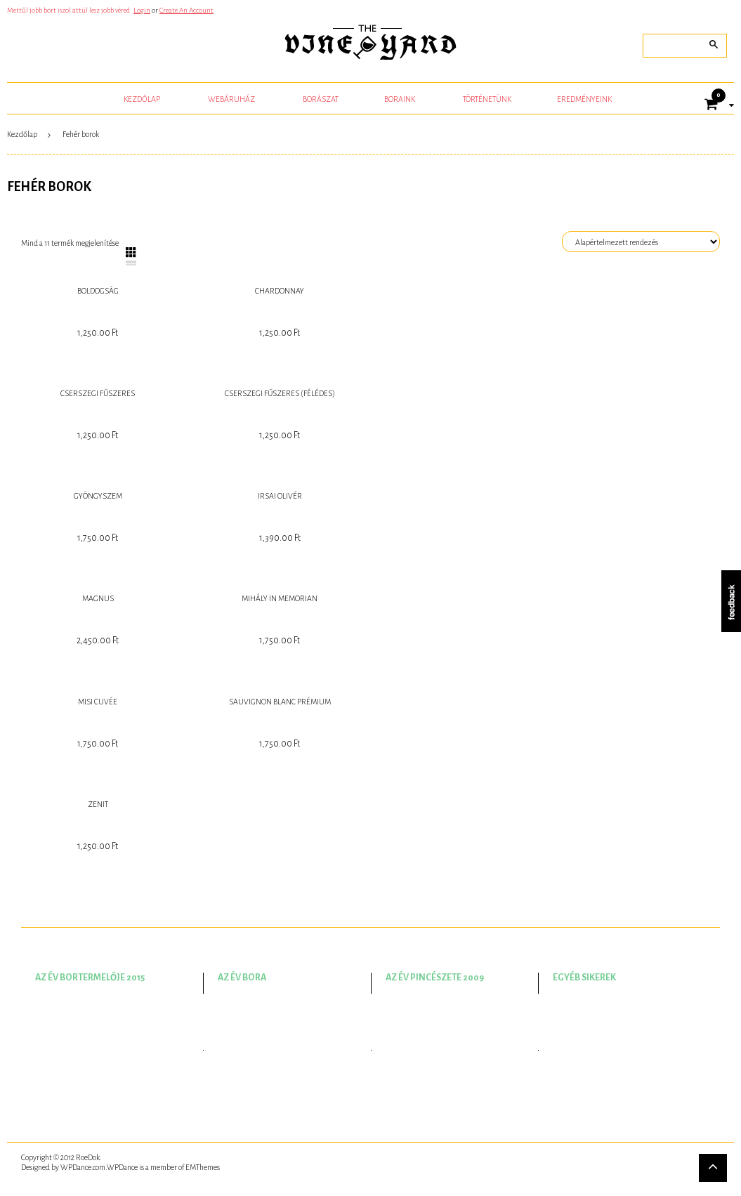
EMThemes (202, 1167)
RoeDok (88, 1157)
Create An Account (186, 10)
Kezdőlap (22, 134)
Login (141, 10)
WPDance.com (82, 1167)
